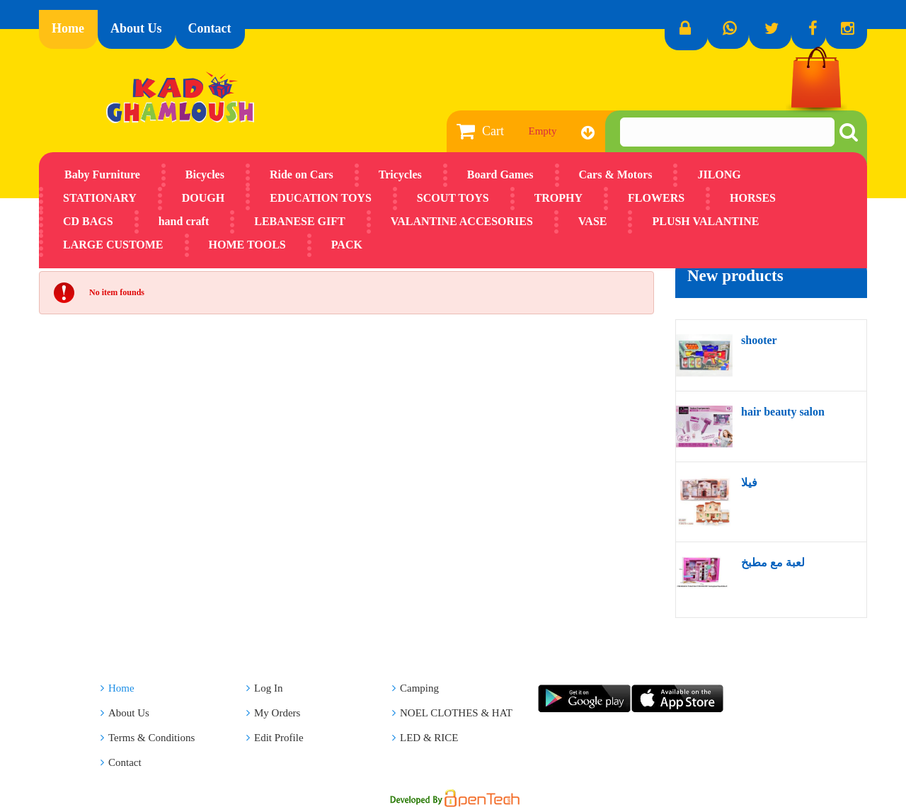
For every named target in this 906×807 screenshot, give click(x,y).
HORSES (753, 198)
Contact (209, 28)
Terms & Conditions (148, 737)
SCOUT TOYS (453, 198)
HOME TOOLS (247, 245)
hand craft (184, 221)
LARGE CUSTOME (113, 245)
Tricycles (400, 174)
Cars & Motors (616, 174)
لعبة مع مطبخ (773, 562)
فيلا (749, 482)
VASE (592, 221)
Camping (415, 688)
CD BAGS (88, 221)
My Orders (273, 713)
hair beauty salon (783, 412)
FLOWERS (656, 198)
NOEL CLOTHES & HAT (452, 713)
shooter (759, 340)
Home (68, 28)
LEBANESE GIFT (299, 221)
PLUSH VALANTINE (705, 221)
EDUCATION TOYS (321, 198)
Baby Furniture (102, 174)
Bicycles (204, 174)
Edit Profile (275, 737)
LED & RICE (425, 737)
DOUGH (203, 198)
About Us (136, 28)
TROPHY (558, 198)
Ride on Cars (301, 174)
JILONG (718, 174)
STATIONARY (100, 198)
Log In (264, 688)
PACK (346, 245)
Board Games (500, 174)
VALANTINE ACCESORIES (462, 221)
